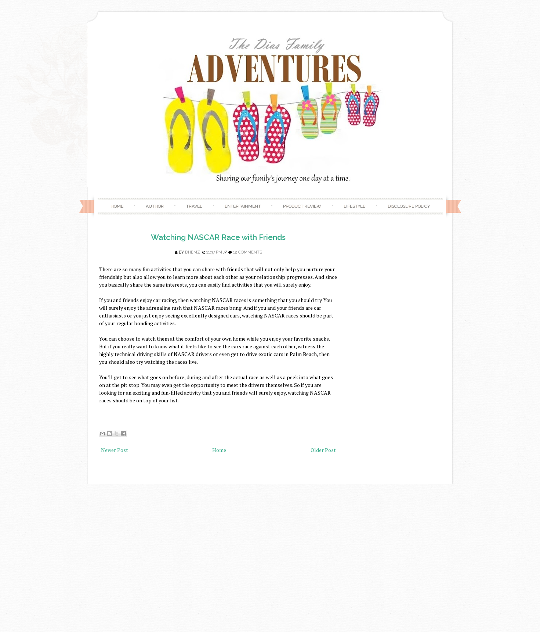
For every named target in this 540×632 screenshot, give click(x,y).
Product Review (302, 206)
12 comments (247, 252)
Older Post (323, 449)
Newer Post (114, 449)
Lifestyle (354, 206)
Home (116, 206)
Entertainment (243, 206)
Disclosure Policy (409, 206)
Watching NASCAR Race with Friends (218, 237)
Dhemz (192, 252)
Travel (194, 206)
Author (155, 206)
